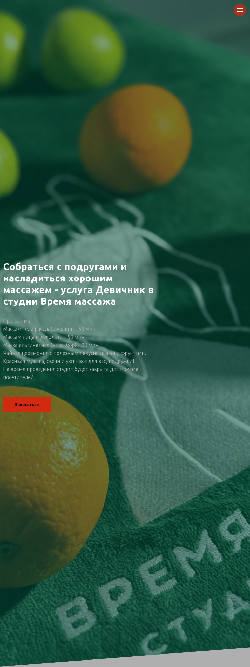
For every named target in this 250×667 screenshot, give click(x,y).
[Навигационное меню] (240, 10)
